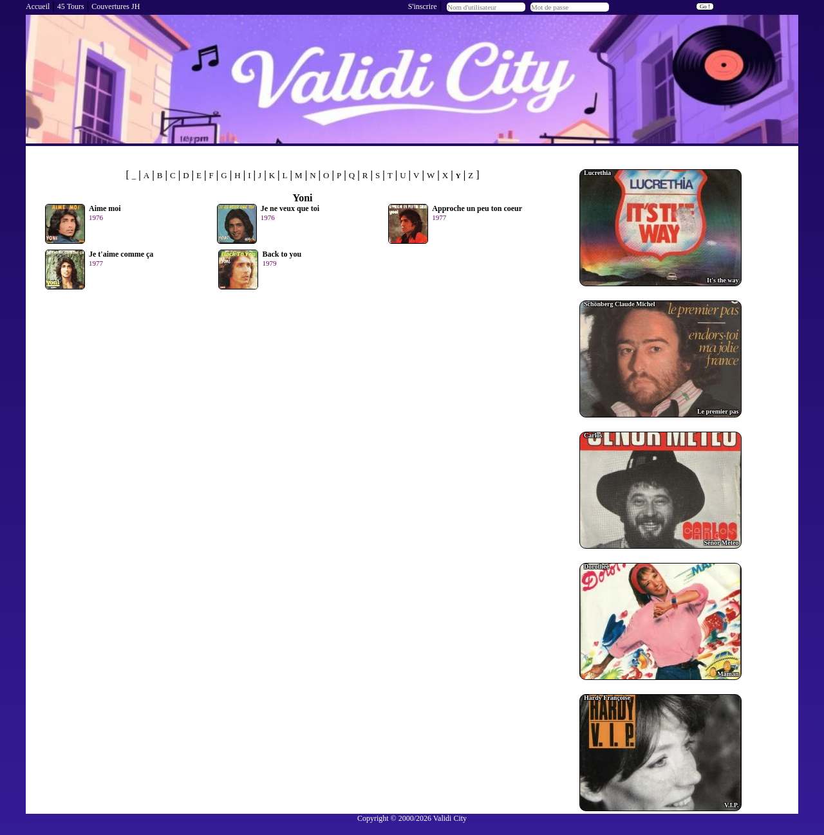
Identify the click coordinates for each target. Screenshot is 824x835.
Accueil (38, 6)
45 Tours (70, 6)
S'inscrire (422, 6)
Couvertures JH (115, 6)
